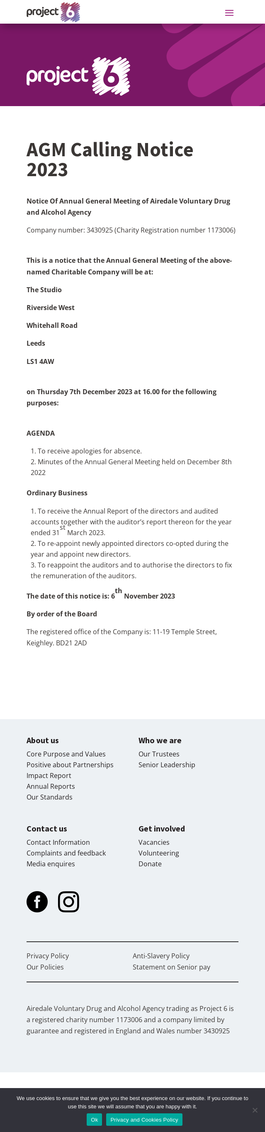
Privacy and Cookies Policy (144, 1120)
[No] (254, 1110)
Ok (94, 1120)
